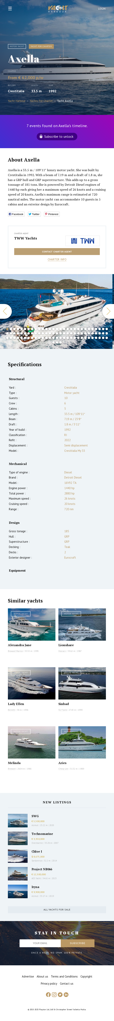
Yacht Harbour (58, 9)
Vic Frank (62, 710)
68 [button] (39, 338)
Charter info (57, 259)
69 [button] (43, 338)
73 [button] (57, 338)
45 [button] (60, 333)
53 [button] (89, 333)
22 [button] (82, 329)
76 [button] (67, 338)
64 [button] (25, 338)
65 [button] (28, 338)
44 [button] (57, 333)
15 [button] (57, 329)
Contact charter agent (57, 251)
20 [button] (75, 329)
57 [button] (103, 333)
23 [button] (85, 329)
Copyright (86, 976)
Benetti (11, 710)
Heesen (62, 651)
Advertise (28, 976)
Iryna (35, 887)
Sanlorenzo (37, 860)
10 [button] (39, 329)
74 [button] (60, 338)
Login (102, 8)
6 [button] (25, 329)
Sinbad (63, 704)
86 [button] (103, 338)
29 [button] (107, 329)
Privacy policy (49, 983)
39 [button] (39, 333)
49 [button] (75, 333)
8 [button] (32, 329)
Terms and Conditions (64, 976)
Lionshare (66, 645)
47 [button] (67, 333)
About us (42, 976)
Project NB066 (42, 869)
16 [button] (60, 329)
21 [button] (78, 329)
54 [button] (92, 333)
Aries (62, 763)
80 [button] (82, 338)
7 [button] (28, 329)
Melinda (14, 763)
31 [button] (11, 333)
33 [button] (18, 333)
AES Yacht (36, 878)
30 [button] (7, 333)
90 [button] (60, 342)
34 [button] (21, 333)
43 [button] (53, 333)
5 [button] (21, 329)
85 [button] (99, 338)
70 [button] (46, 338)
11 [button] (43, 329)
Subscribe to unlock (58, 136)
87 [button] (107, 338)
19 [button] (71, 329)
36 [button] (28, 333)
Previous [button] (6, 311)
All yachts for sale (57, 909)
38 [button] (36, 333)
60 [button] (11, 338)
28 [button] (103, 329)
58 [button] (107, 333)
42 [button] (50, 333)
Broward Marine (15, 651)
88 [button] (53, 342)
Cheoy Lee (63, 768)
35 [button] (25, 333)
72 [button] (53, 338)
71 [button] (50, 338)
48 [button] (71, 333)
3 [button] (14, 329)
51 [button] (82, 333)
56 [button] (99, 333)
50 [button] (78, 333)
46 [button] (64, 333)
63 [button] (21, 338)
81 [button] (85, 338)
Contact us (66, 983)
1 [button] (7, 329)
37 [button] (32, 333)
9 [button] (36, 329)
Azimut (35, 825)
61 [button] (14, 338)
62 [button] (18, 338)
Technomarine (42, 834)
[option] (56, 311)
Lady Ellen (16, 704)
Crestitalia (16, 91)
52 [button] (85, 333)
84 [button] (96, 338)
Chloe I (37, 851)
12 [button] (46, 329)
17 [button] (64, 329)
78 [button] (75, 338)
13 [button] (50, 329)
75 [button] (64, 338)
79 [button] (78, 338)
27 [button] (99, 329)
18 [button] (67, 329)
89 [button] (57, 342)
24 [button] (89, 329)
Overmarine (37, 843)
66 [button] (32, 338)
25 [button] (92, 329)
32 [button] (14, 333)
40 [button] (43, 333)
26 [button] (96, 329)
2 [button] (11, 329)
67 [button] (36, 338)
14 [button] (53, 329)
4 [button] (18, 329)
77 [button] (71, 338)
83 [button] (92, 338)
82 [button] (89, 338)
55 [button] (96, 333)
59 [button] (7, 338)
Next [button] (108, 311)
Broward (12, 768)
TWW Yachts (25, 238)
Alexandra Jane (19, 645)
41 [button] (46, 333)
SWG (35, 816)
